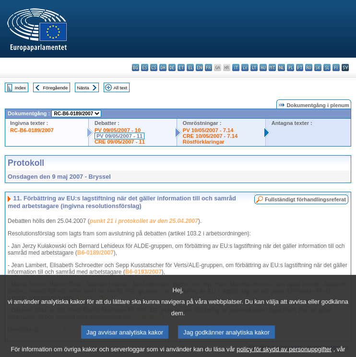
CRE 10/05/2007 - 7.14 (210, 136)
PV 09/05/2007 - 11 (119, 136)
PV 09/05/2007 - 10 (118, 130)
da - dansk (162, 67)
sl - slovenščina (327, 67)
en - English (199, 67)
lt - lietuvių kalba (254, 67)
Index (20, 87)
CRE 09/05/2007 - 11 (120, 142)
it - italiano (235, 67)
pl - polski (290, 67)
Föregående (55, 87)
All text (120, 87)
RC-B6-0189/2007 (32, 130)
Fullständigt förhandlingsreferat (305, 199)
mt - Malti (272, 67)
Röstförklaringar (204, 142)
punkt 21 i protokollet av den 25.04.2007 (144, 221)
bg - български (135, 67)
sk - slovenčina (317, 67)
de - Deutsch (172, 67)
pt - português (299, 67)
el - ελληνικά (190, 67)
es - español (144, 67)
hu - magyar (263, 67)
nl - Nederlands (281, 67)
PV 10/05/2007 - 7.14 (208, 130)
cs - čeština (153, 67)
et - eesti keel (181, 67)
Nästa (83, 87)
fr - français (208, 67)
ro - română (308, 67)
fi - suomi (336, 67)
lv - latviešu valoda (245, 67)
